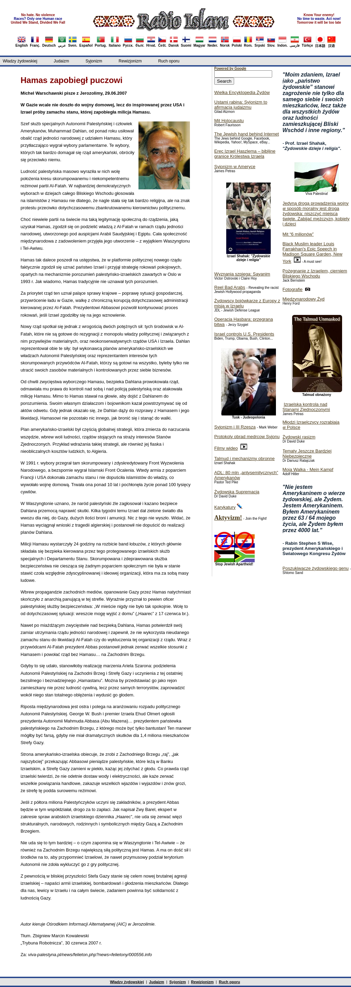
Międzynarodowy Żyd (303, 299)
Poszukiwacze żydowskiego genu (315, 568)
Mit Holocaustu (229, 120)
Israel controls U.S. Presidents (244, 334)
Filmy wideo (226, 448)
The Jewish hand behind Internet (246, 134)
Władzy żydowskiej (20, 61)
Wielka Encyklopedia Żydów (242, 92)
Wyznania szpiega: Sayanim (242, 274)
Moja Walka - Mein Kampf (307, 469)
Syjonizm (93, 61)
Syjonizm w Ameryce (234, 166)
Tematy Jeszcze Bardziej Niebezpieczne (306, 453)
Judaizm (61, 61)
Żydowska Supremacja (236, 491)
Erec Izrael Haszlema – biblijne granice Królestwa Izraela (244, 154)
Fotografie (292, 289)
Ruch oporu (168, 61)
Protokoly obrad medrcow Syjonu (247, 436)
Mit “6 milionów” (298, 234)
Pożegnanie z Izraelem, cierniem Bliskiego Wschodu (314, 273)
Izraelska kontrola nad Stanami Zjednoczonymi (306, 407)
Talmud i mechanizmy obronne (244, 458)
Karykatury (224, 507)
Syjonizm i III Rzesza (235, 427)
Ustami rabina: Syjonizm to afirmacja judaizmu (240, 104)
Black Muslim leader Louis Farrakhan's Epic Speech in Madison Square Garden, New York (312, 252)
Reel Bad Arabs (229, 287)
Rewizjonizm (130, 61)
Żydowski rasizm (298, 436)
